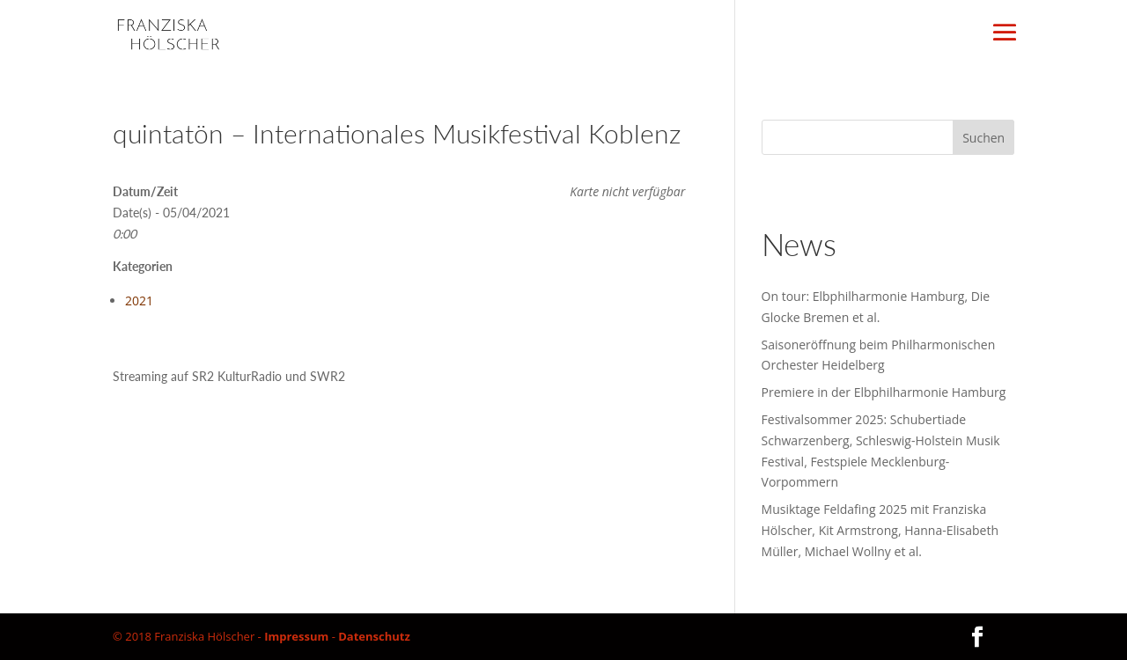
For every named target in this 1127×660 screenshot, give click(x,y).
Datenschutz (374, 636)
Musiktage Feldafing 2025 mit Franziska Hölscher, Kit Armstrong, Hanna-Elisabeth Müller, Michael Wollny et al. (880, 530)
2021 (139, 300)
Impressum (296, 636)
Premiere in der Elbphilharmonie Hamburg (884, 392)
